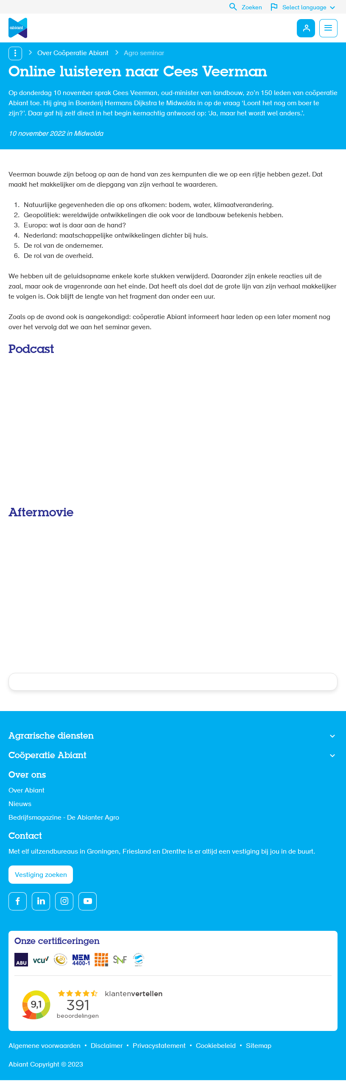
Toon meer (173, 736)
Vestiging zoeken (41, 875)
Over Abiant (26, 790)
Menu (328, 28)
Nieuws (19, 804)
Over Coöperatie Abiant (73, 53)
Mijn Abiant (305, 28)
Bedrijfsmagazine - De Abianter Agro (63, 818)
